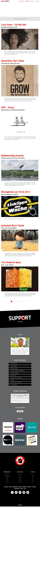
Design (20, 478)
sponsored (29, 486)
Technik (33, 480)
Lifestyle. (32, 1)
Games (7, 480)
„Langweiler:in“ (25, 395)
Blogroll (6, 486)
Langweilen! (20, 411)
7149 (21, 467)
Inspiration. (27, 1)
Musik (33, 476)
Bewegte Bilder (20, 477)
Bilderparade (7, 474)
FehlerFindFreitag (7, 475)
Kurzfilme (7, 479)
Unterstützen (14, 486)
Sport (33, 478)
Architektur (20, 475)
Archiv (10, 486)
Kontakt (19, 486)
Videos (20, 482)
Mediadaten (24, 486)
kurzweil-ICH (20, 480)
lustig (7, 481)
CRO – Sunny (7, 107)
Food (33, 474)
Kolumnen (33, 475)
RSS (24, 488)
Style (33, 479)
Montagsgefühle (7, 476)
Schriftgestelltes (20, 481)
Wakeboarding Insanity (12, 155)
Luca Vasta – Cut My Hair (13, 24)
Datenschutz (17, 488)
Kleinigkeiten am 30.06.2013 (15, 191)
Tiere (33, 481)
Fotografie (20, 479)
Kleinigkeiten (7, 477)
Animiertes (20, 474)
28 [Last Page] (28, 301)
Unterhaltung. (21, 1)
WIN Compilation (7, 482)
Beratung (34, 486)
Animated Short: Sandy (12, 225)
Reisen (33, 477)
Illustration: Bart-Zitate (12, 60)
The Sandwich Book (11, 262)
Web (33, 482)
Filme (7, 478)
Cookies (21, 488)
